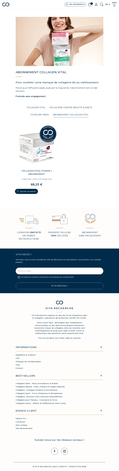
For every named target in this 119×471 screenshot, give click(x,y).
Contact (19, 368)
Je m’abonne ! (59, 286)
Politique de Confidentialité (28, 362)
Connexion (20, 422)
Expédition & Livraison (26, 355)
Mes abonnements (24, 428)
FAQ (18, 365)
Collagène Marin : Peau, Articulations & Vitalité (37, 383)
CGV (18, 358)
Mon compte (21, 425)
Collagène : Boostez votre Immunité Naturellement (39, 397)
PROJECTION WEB (77, 467)
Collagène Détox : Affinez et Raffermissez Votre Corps (41, 403)
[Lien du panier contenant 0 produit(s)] (89, 4)
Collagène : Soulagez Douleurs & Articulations (37, 390)
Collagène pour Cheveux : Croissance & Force (36, 400)
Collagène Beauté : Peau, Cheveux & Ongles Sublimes (40, 387)
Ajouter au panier (26, 191)
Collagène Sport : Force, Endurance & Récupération (39, 393)
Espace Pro (21, 418)
